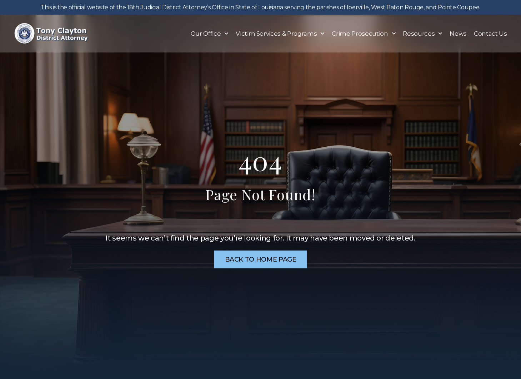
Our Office (210, 33)
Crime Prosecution (364, 33)
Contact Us (490, 33)
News (458, 33)
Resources (422, 33)
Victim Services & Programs (280, 33)
